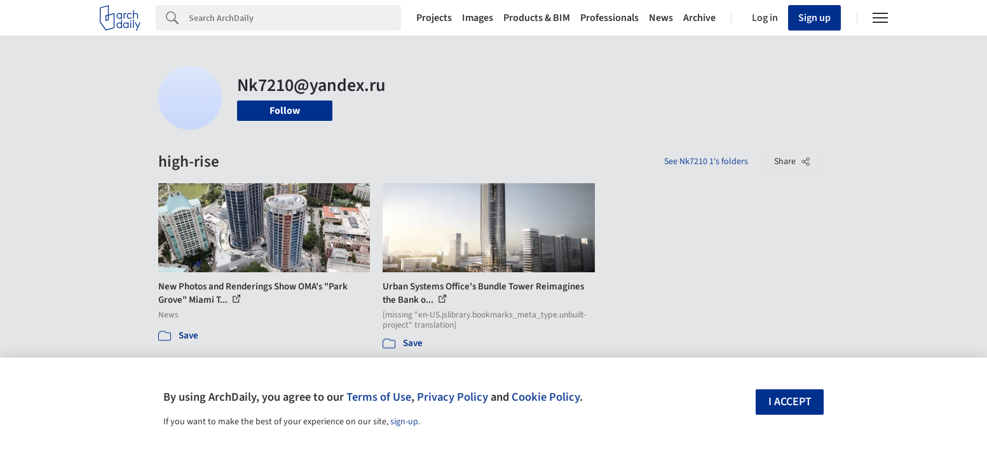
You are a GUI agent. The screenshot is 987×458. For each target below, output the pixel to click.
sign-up (404, 421)
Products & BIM (536, 18)
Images (477, 18)
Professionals (609, 18)
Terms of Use (378, 397)
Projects (434, 18)
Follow (284, 111)
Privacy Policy (452, 397)
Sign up (814, 18)
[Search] (295, 18)
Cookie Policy (546, 397)
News (661, 18)
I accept (790, 402)
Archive (699, 18)
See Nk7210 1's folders (706, 161)
